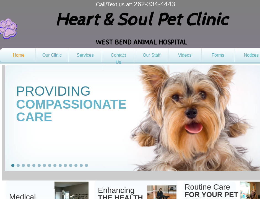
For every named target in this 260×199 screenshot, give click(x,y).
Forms (218, 55)
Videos (185, 55)
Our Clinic (52, 55)
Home (19, 55)
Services (85, 55)
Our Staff (151, 55)
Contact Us (118, 59)
